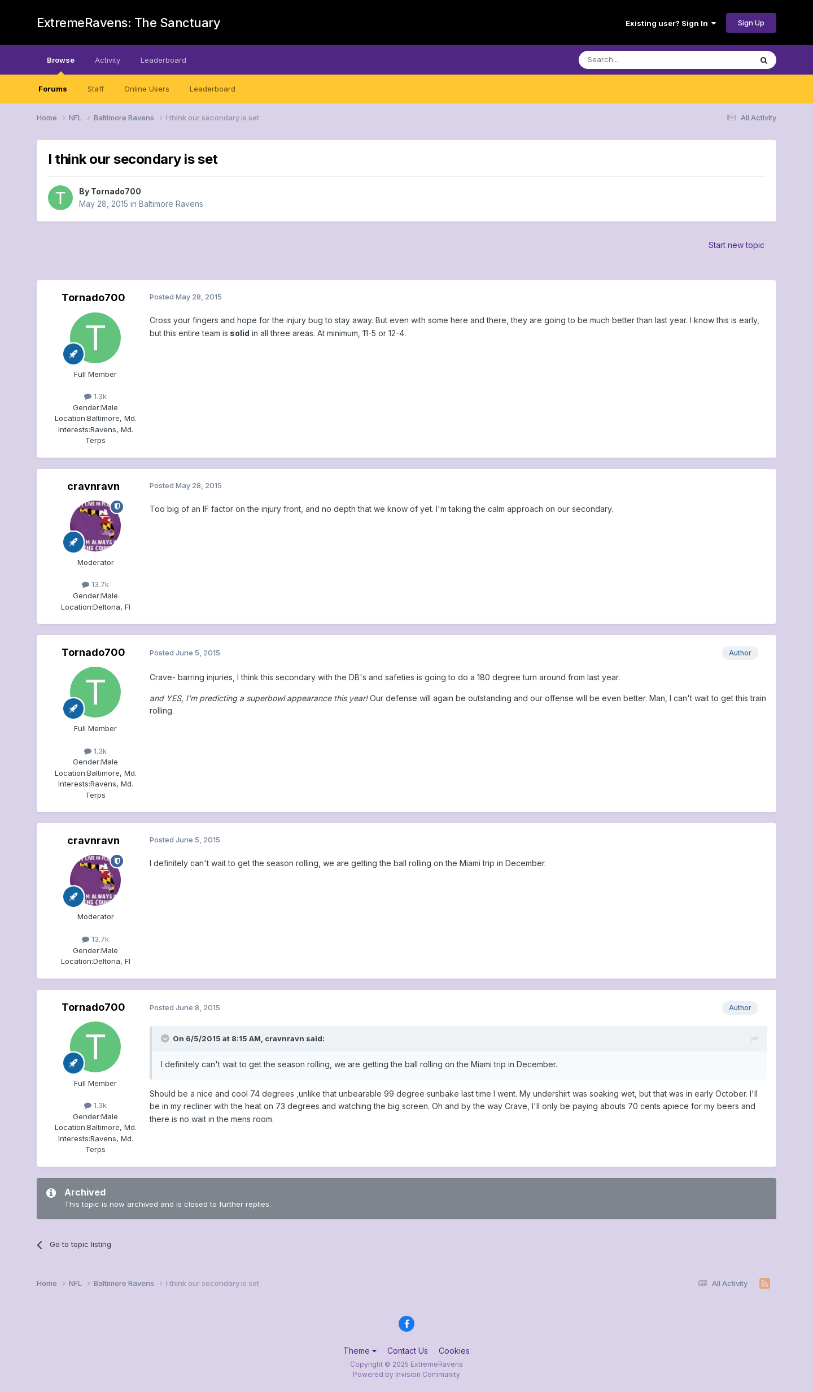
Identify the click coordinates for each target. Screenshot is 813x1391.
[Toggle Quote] (166, 1038)
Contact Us (407, 1350)
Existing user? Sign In (671, 23)
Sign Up (751, 22)
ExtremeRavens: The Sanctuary (128, 22)
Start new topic (736, 245)
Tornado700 (116, 191)
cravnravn (93, 486)
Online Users (146, 88)
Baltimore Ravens (171, 203)
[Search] (636, 60)
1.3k (95, 396)
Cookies (454, 1350)
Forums (52, 88)
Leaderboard (212, 88)
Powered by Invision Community (406, 1374)
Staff (96, 88)
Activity (107, 59)
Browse (61, 65)
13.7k (95, 584)
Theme (360, 1350)
